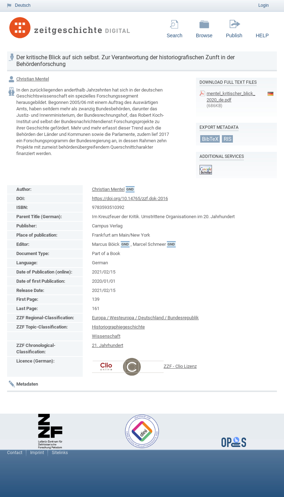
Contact (14, 452)
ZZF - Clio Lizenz (180, 366)
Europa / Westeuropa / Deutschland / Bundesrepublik (145, 317)
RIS (227, 139)
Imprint (37, 452)
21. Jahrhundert (107, 345)
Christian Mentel (32, 79)
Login (263, 5)
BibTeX (210, 139)
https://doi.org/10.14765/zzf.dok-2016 (130, 198)
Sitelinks (60, 452)
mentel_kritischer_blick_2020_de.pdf (231, 97)
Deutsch (23, 5)
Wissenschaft (106, 336)
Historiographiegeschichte (118, 327)
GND (130, 189)
